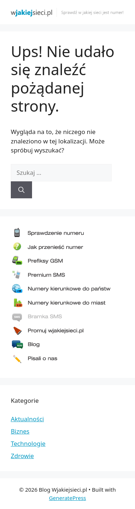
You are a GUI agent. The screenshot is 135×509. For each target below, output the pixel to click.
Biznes (20, 431)
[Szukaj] (21, 190)
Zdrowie (22, 456)
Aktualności (27, 419)
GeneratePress (67, 497)
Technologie (28, 443)
